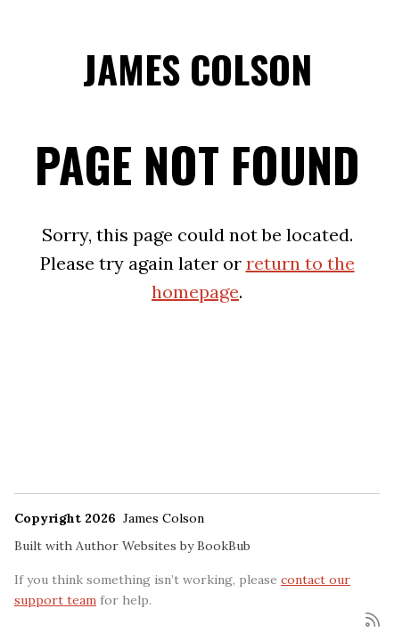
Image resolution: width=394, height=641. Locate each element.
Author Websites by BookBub (163, 546)
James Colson (197, 68)
